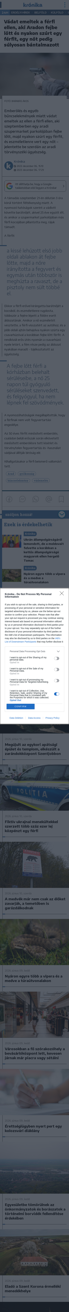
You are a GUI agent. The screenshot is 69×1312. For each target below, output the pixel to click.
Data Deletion (16, 718)
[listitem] (34, 651)
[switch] (56, 658)
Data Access (34, 718)
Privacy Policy (52, 718)
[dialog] (34, 656)
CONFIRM (21, 706)
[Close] (63, 594)
